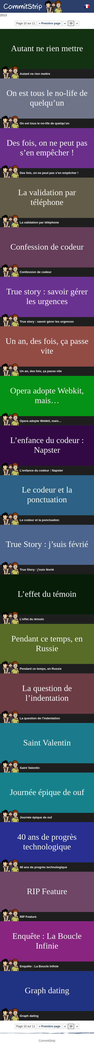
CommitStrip (33, 6)
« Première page (49, 23)
